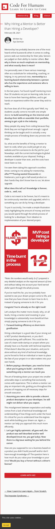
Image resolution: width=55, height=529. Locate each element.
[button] (28, 475)
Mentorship (22, 15)
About (47, 15)
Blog (36, 15)
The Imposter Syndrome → (17, 495)
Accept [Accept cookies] (6, 525)
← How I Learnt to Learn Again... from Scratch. (26, 491)
